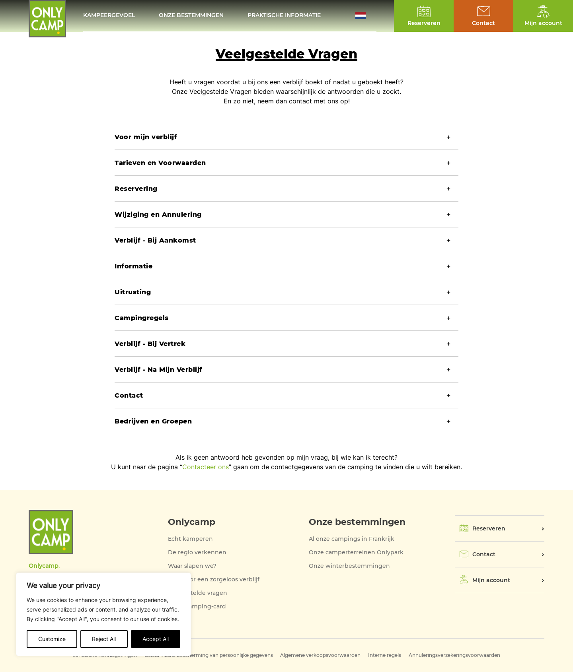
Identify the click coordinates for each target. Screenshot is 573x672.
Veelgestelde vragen (197, 592)
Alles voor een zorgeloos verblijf (213, 579)
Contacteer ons (205, 467)
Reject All (104, 638)
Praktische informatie (284, 16)
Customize (52, 638)
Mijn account (491, 580)
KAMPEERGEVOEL (109, 16)
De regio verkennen (197, 552)
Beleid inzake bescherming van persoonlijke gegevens (208, 655)
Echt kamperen (190, 538)
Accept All (155, 638)
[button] (365, 15)
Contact (483, 554)
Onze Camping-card (197, 606)
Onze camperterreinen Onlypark (356, 552)
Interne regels (384, 655)
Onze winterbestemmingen (349, 565)
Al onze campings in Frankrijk (351, 538)
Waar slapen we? (192, 565)
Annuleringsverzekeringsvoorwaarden (454, 655)
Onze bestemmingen (191, 16)
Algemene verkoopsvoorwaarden (320, 655)
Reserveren (488, 528)
